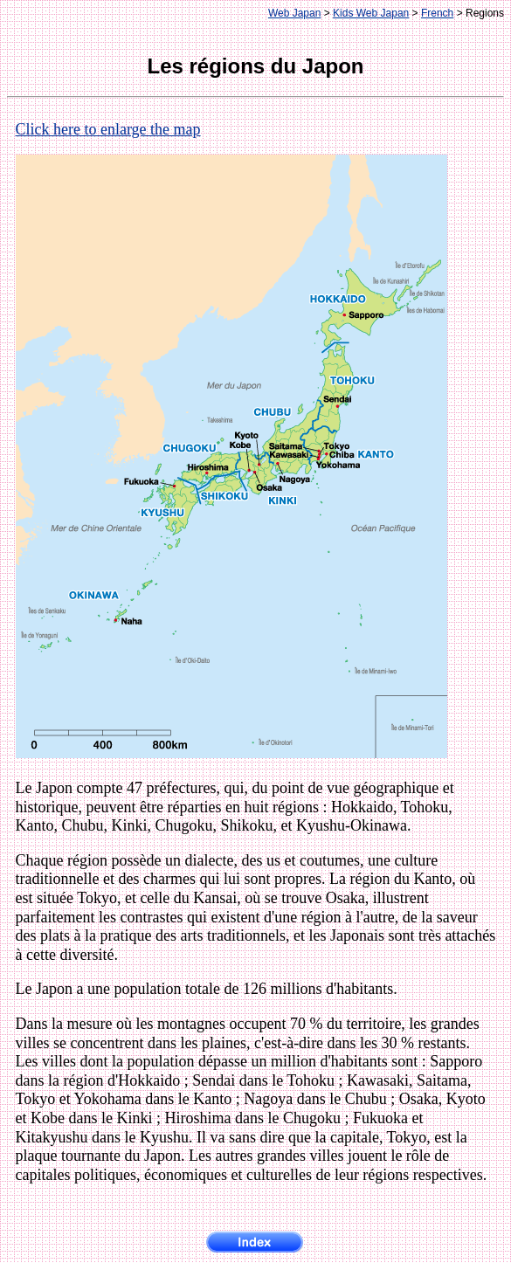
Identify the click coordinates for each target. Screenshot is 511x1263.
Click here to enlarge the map (108, 129)
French (437, 13)
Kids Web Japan (371, 13)
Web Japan (294, 13)
